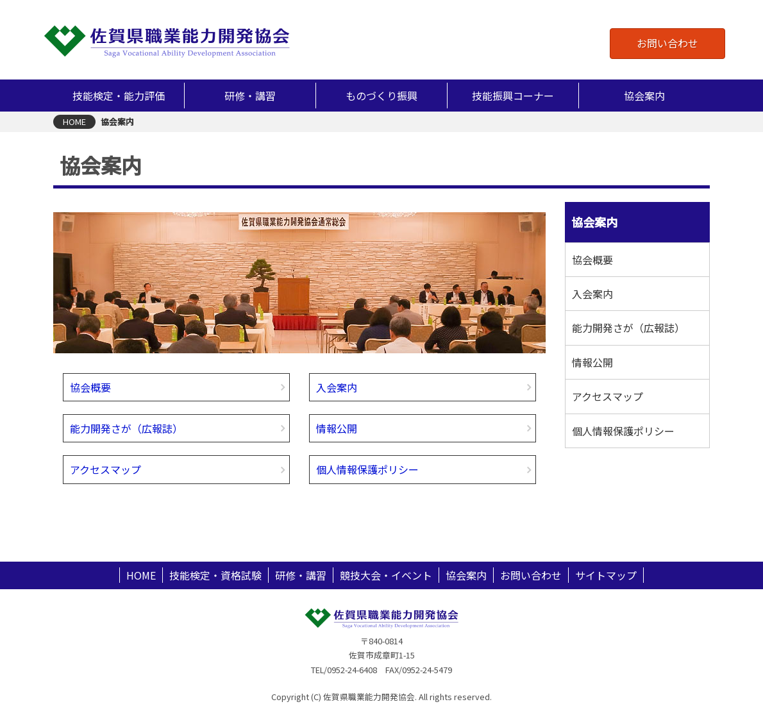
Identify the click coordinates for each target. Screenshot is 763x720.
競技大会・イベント (386, 575)
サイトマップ (606, 575)
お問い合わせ (667, 43)
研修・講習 (300, 575)
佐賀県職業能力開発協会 (166, 41)
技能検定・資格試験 (215, 575)
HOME (141, 575)
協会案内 (466, 575)
